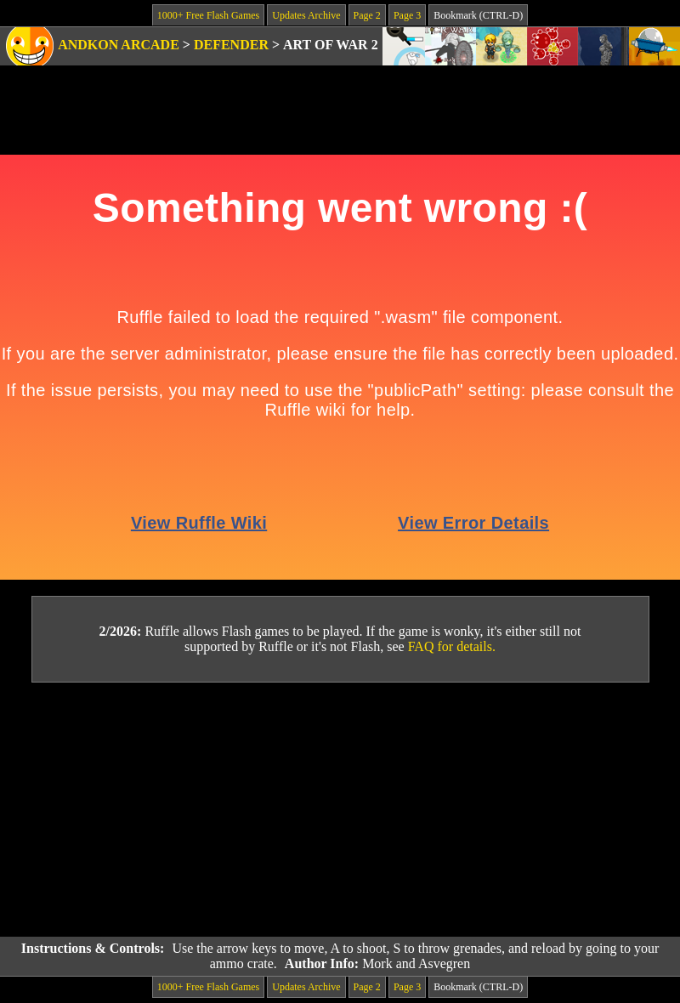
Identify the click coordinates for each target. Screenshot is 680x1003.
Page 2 (367, 15)
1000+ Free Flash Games (208, 15)
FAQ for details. (452, 646)
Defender (231, 44)
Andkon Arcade (118, 44)
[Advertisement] (340, 810)
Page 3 (407, 15)
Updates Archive (306, 15)
